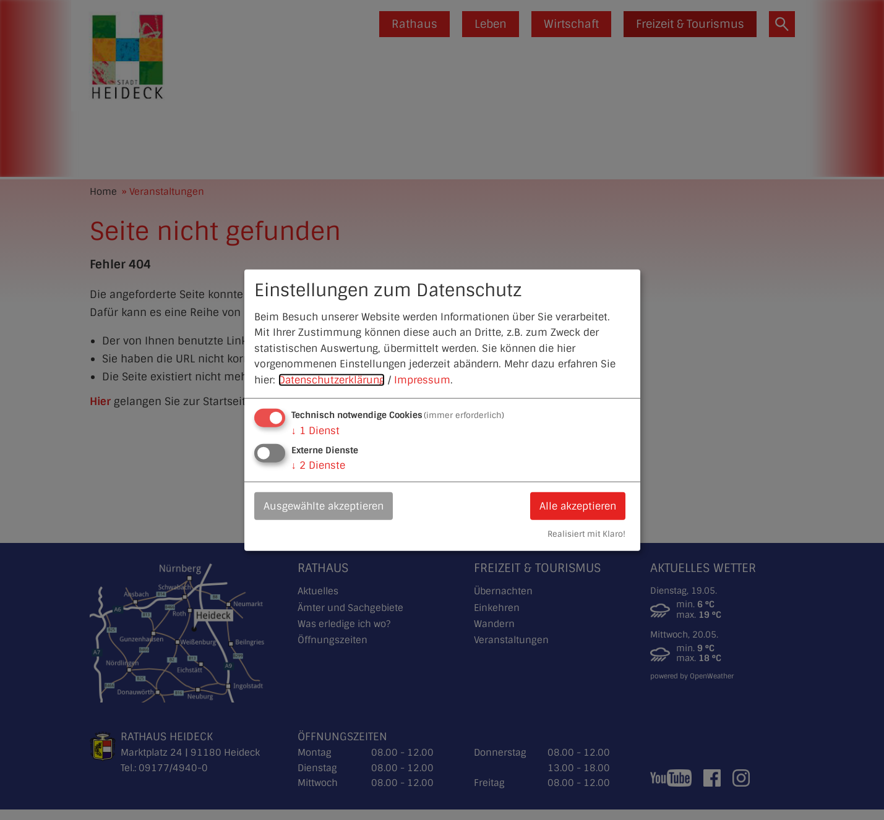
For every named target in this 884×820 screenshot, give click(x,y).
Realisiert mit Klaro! (586, 534)
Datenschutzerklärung (331, 380)
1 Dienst (315, 430)
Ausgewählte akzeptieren (324, 505)
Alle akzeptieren (577, 505)
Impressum (422, 380)
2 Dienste (318, 464)
